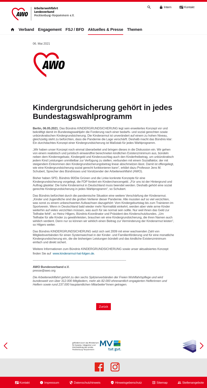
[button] (201, 345)
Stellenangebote (193, 382)
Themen (134, 29)
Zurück (103, 306)
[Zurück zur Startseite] (43, 14)
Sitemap (162, 382)
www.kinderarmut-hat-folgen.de (73, 253)
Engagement (50, 29)
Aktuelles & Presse (105, 29)
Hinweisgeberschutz (128, 382)
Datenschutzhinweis (87, 382)
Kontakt (24, 382)
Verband (26, 29)
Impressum (51, 382)
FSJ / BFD (74, 29)
